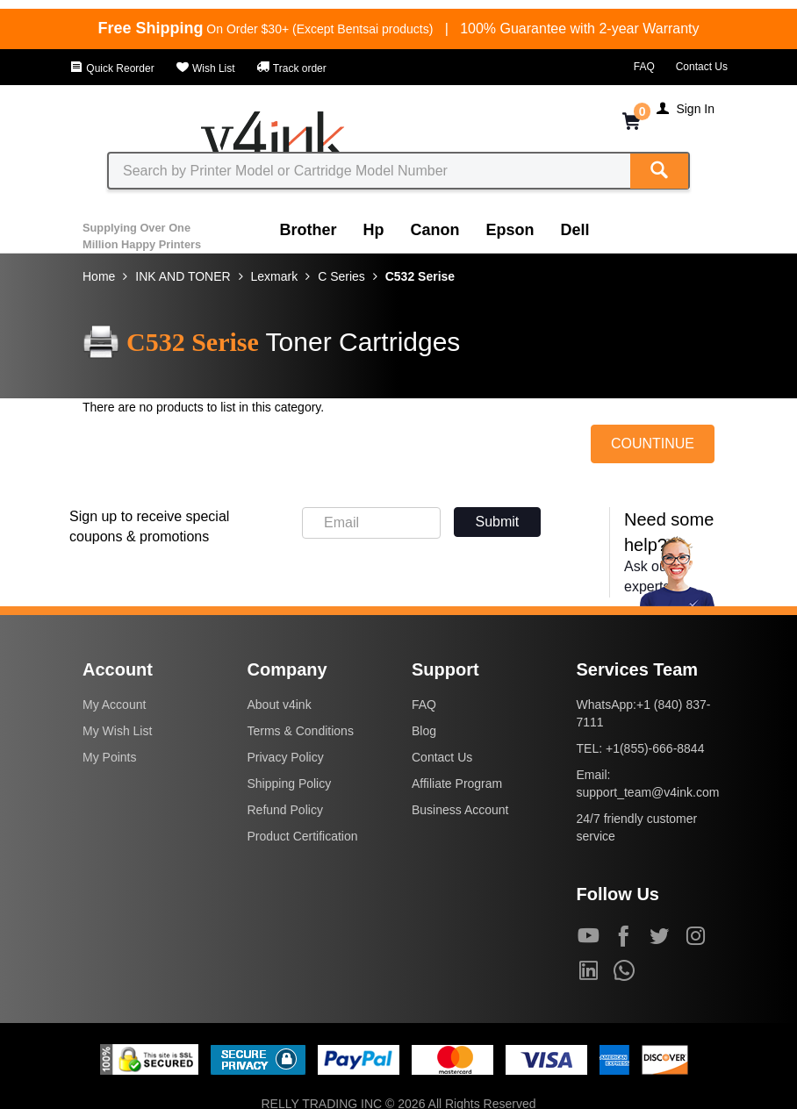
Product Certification (303, 836)
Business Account (460, 810)
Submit (498, 521)
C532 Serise (420, 276)
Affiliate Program (457, 783)
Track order (291, 68)
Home (99, 276)
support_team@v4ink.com (648, 792)
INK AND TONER (182, 276)
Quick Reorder (111, 68)
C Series (341, 276)
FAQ (644, 67)
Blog (424, 731)
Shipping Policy (290, 783)
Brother (308, 230)
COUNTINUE (652, 443)
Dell (575, 230)
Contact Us (702, 67)
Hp (373, 230)
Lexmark (274, 276)
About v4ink (280, 705)
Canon (435, 230)
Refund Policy (285, 810)
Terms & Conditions (301, 731)
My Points (109, 757)
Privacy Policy (286, 757)
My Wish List (117, 731)
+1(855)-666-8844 (655, 748)
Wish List (205, 68)
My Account (114, 705)
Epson (510, 230)
